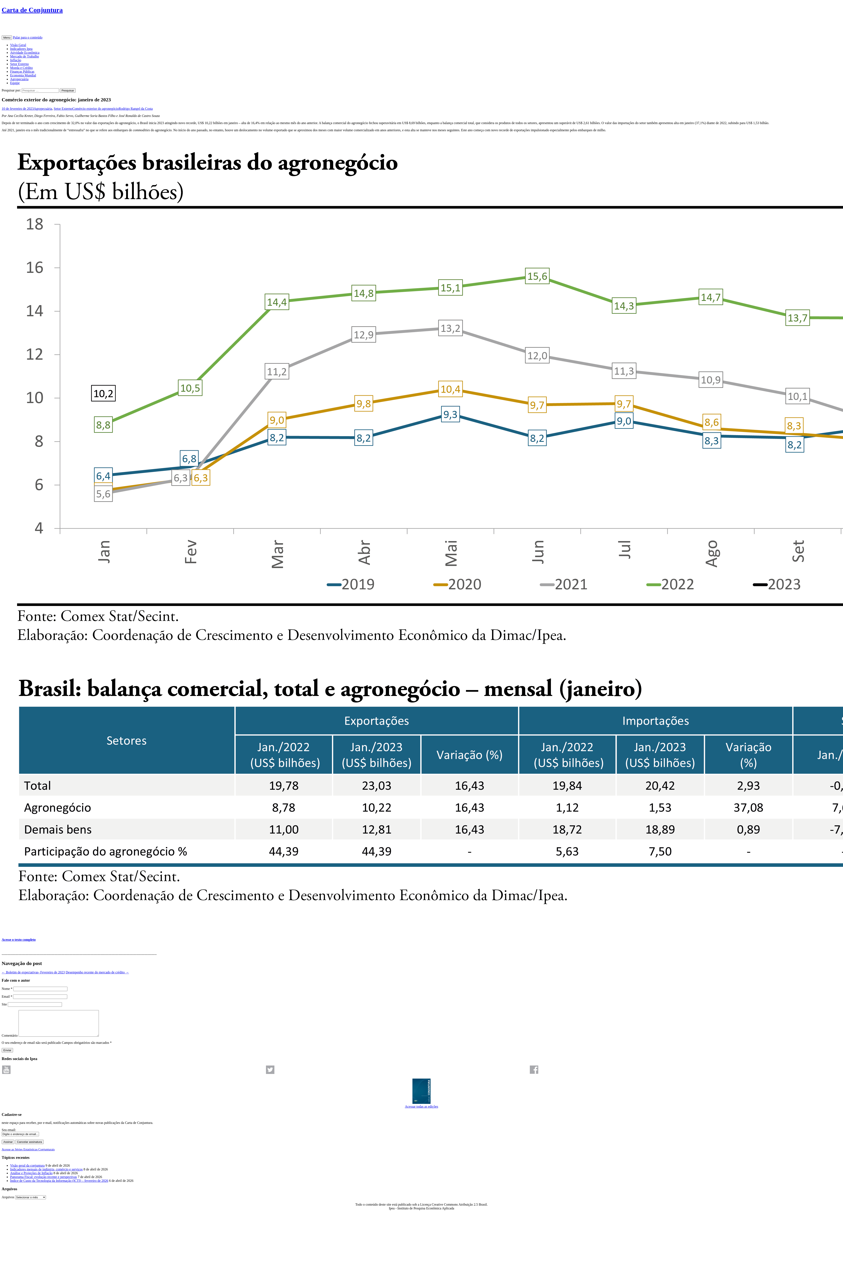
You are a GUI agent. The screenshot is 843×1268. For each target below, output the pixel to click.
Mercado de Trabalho (24, 56)
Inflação (15, 60)
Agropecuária (19, 79)
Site (4, 1004)
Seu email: (9, 1135)
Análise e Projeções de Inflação (31, 1178)
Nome (7, 989)
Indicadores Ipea (21, 49)
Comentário (10, 1040)
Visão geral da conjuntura (27, 1170)
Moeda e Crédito (21, 68)
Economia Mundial (23, 75)
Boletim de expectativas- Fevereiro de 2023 (33, 972)
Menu (6, 37)
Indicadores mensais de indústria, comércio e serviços (46, 1174)
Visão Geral (18, 45)
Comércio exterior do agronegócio (95, 108)
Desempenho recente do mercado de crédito (97, 972)
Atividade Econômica (24, 52)
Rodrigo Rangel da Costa (136, 108)
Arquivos (8, 1202)
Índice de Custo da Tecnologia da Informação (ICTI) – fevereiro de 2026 (59, 1186)
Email (7, 996)
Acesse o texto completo (19, 939)
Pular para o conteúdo (27, 37)
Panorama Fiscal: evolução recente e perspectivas (43, 1182)
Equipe (15, 83)
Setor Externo (19, 64)
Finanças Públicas (22, 71)
